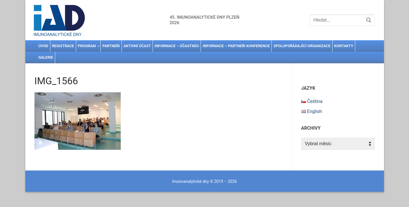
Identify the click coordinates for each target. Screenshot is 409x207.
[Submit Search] (369, 20)
